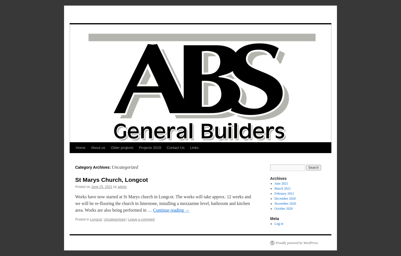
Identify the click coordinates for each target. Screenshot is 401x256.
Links (194, 148)
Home (80, 148)
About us (98, 148)
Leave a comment (141, 219)
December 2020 (285, 199)
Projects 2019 (150, 148)
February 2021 (284, 193)
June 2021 (281, 183)
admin (122, 187)
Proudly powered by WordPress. (297, 243)
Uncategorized (114, 219)
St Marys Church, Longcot (111, 180)
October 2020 (284, 209)
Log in (279, 224)
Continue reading (171, 210)
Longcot (96, 219)
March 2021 (283, 188)
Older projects (122, 148)
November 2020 (285, 204)
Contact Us (175, 148)
